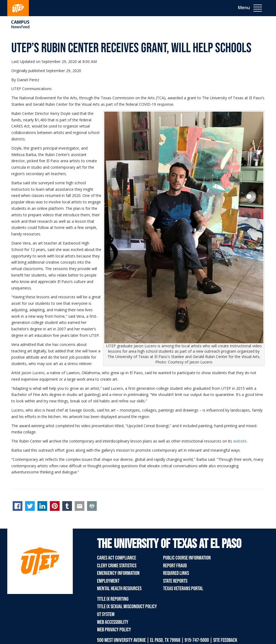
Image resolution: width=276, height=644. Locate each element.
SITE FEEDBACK (225, 640)
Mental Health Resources (119, 588)
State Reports (175, 581)
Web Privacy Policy (114, 630)
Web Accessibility (112, 622)
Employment (108, 581)
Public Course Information (187, 558)
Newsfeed (20, 26)
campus (20, 22)
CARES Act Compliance (116, 558)
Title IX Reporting (113, 599)
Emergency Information (118, 573)
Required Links (176, 573)
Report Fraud (175, 565)
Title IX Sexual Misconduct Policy (127, 606)
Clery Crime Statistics (116, 565)
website (240, 441)
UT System (106, 614)
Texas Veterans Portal (183, 588)
